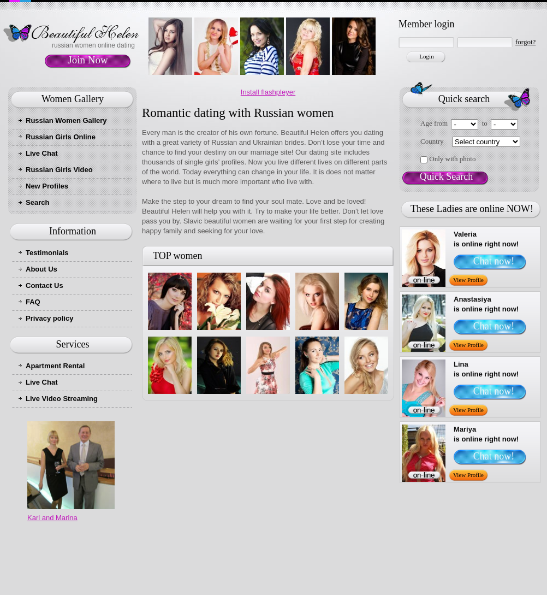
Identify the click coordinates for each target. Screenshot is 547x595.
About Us (41, 269)
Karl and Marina (52, 518)
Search (37, 202)
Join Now (88, 60)
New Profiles (47, 186)
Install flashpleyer (268, 92)
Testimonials (47, 253)
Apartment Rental (55, 366)
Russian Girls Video (59, 170)
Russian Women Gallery (66, 120)
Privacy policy (49, 318)
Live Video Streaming (62, 398)
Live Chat (42, 153)
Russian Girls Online (61, 137)
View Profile (468, 279)
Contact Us (44, 285)
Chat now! (494, 261)
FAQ (33, 302)
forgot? (525, 42)
